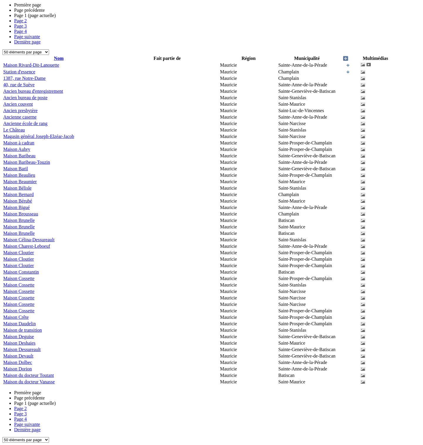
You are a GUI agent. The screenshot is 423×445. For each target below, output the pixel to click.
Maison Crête (16, 317)
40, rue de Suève (19, 84)
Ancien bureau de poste (25, 97)
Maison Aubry (16, 149)
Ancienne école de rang (25, 123)
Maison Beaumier (20, 181)
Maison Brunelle (19, 220)
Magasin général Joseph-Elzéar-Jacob (38, 136)
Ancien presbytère (20, 110)
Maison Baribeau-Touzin (26, 162)
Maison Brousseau (20, 213)
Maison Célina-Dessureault (29, 239)
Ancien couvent (18, 104)
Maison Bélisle (17, 188)
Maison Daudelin (19, 323)
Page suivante (27, 36)
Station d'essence (19, 71)
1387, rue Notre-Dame (24, 78)
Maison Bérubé (17, 200)
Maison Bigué (16, 207)
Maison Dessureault (22, 349)
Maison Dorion (17, 368)
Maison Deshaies (19, 343)
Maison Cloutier (18, 252)
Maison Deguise (18, 336)
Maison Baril (15, 168)
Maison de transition (22, 330)
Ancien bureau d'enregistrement (33, 91)
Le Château (14, 129)
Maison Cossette (18, 278)
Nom (59, 58)
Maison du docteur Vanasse (29, 381)
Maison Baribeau (19, 155)
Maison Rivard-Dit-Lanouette (31, 65)
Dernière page (27, 41)
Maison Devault (18, 355)
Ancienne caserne (19, 116)
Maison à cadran (18, 142)
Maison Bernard (18, 194)
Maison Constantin (21, 271)
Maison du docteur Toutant (28, 375)
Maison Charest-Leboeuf (26, 246)
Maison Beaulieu (19, 175)
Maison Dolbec (17, 362)
